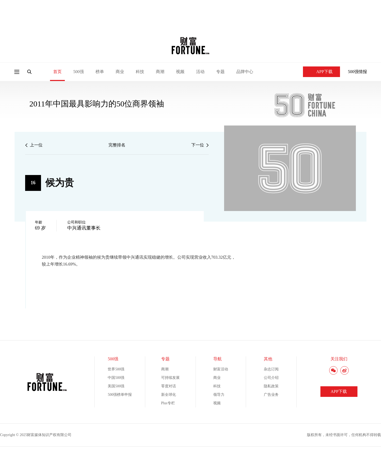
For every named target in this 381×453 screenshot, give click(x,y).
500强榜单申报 (120, 395)
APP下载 (321, 71)
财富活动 (220, 369)
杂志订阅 (271, 369)
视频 (180, 71)
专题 (220, 71)
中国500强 (116, 378)
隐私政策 (271, 386)
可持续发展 (170, 378)
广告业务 (271, 395)
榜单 (100, 71)
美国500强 (116, 386)
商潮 (160, 71)
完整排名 (116, 145)
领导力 (218, 395)
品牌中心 (244, 71)
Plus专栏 (168, 403)
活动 (200, 71)
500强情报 (357, 71)
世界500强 (116, 369)
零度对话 (168, 386)
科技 (140, 71)
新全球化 (168, 395)
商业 (120, 71)
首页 (57, 71)
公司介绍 (271, 378)
